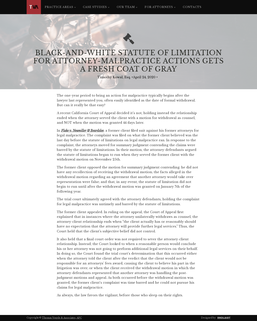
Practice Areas (59, 7)
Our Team (126, 7)
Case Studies (95, 7)
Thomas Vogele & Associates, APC (62, 317)
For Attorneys (159, 7)
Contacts (192, 7)
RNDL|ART (224, 317)
